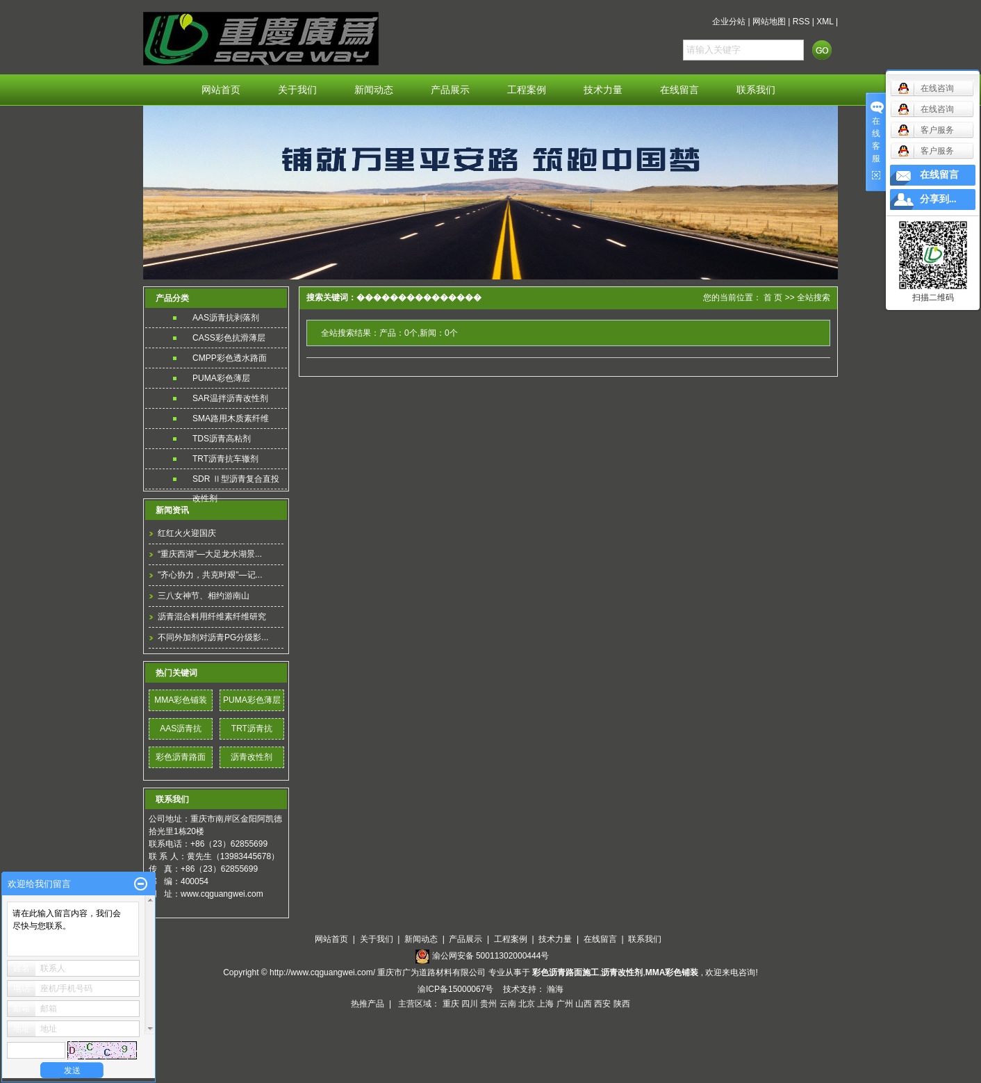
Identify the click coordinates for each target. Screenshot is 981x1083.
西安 (602, 1004)
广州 (565, 1004)
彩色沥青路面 (181, 757)
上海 (545, 1004)
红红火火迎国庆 (187, 533)
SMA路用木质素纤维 (230, 418)
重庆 (451, 1004)
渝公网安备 (491, 956)
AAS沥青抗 (180, 728)
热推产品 (367, 1004)
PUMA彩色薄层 (221, 378)
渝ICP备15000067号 (457, 989)
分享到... (938, 199)
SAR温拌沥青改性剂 (230, 398)
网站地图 (769, 21)
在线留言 (679, 90)
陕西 (621, 1004)
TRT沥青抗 (251, 728)
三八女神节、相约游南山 (203, 596)
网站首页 (220, 90)
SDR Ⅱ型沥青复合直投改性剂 (235, 481)
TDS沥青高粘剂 (221, 438)
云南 (508, 1004)
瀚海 (555, 989)
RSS (801, 21)
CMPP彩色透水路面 (229, 358)
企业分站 (728, 21)
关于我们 (297, 90)
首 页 (773, 297)
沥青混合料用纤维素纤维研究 (212, 616)
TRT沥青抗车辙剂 (225, 459)
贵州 (488, 1004)
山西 (583, 1004)
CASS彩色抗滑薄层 (228, 338)
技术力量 (603, 90)
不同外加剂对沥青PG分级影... (213, 637)
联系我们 (755, 90)
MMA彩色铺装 (180, 700)
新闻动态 (373, 90)
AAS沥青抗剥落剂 (225, 318)
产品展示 (450, 90)
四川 (469, 1004)
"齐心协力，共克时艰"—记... (210, 575)
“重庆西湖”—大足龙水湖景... (210, 554)
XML (824, 21)
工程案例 (526, 90)
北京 (526, 1004)
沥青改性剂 (251, 757)
